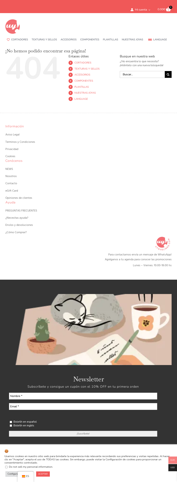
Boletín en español (23, 422)
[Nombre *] (83, 396)
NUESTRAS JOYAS (85, 93)
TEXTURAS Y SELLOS (87, 68)
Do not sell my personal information (30, 467)
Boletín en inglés (22, 425)
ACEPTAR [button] (43, 474)
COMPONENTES (83, 81)
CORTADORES (82, 62)
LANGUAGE (81, 99)
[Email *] (83, 406)
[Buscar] (168, 74)
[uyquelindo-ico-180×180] (12, 21)
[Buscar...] (142, 74)
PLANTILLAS (81, 87)
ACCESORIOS (82, 74)
